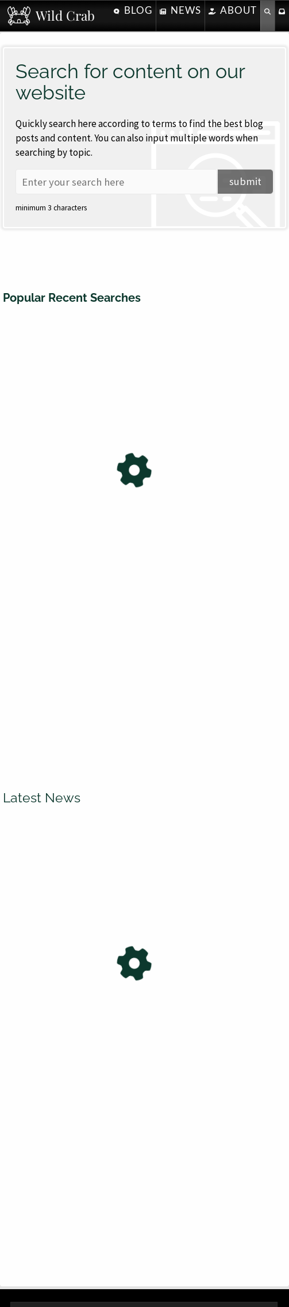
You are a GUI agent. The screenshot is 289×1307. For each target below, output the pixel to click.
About (233, 10)
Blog (133, 10)
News (180, 10)
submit (245, 181)
